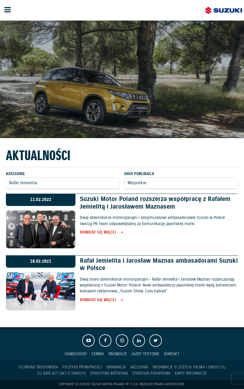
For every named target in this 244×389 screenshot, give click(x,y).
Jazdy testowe (145, 354)
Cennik (97, 354)
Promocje (117, 354)
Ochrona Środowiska (38, 367)
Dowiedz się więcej (98, 233)
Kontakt (171, 354)
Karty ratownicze (191, 373)
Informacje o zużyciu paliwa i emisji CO (189, 367)
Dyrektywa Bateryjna (109, 373)
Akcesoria (139, 367)
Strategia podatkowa (151, 373)
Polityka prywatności (82, 367)
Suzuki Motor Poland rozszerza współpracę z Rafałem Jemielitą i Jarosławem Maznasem (155, 203)
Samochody (76, 354)
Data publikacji (139, 174)
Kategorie (15, 174)
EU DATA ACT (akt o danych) (61, 373)
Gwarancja (116, 367)
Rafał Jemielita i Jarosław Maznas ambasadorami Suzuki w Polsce (159, 264)
